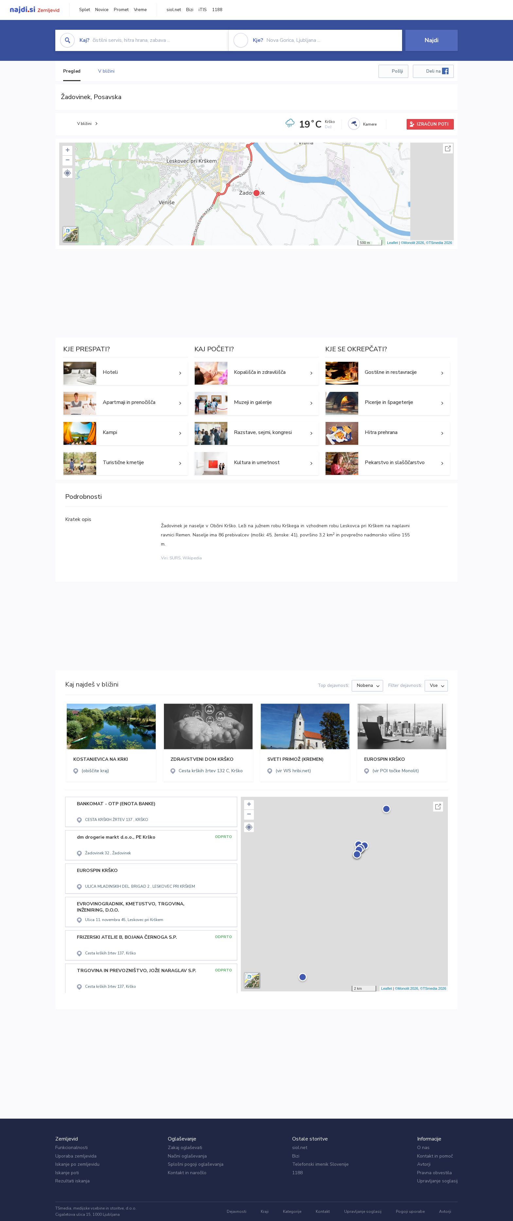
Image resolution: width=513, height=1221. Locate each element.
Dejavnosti (236, 1211)
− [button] (67, 161)
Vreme (140, 10)
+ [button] (67, 151)
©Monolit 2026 (412, 243)
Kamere (370, 124)
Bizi (189, 10)
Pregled (71, 71)
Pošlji (397, 71)
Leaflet (392, 243)
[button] (67, 173)
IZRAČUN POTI (433, 124)
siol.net (174, 10)
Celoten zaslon (448, 148)
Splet (84, 10)
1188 (217, 10)
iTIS (203, 10)
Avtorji (424, 1164)
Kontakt (323, 1211)
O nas (423, 1147)
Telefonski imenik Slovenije (320, 1164)
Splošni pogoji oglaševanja (195, 1164)
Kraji (265, 1211)
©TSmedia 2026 (439, 243)
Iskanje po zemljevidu (77, 1164)
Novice (102, 10)
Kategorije (292, 1211)
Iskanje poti (67, 1173)
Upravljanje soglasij (437, 1181)
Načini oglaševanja (187, 1156)
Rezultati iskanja (72, 1181)
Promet (121, 10)
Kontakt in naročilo (187, 1173)
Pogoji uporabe (410, 1211)
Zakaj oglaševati (185, 1147)
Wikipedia (192, 558)
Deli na (437, 71)
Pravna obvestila (434, 1173)
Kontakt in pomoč (435, 1156)
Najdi (431, 40)
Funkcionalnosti (71, 1147)
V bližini (106, 71)
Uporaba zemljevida (76, 1156)
